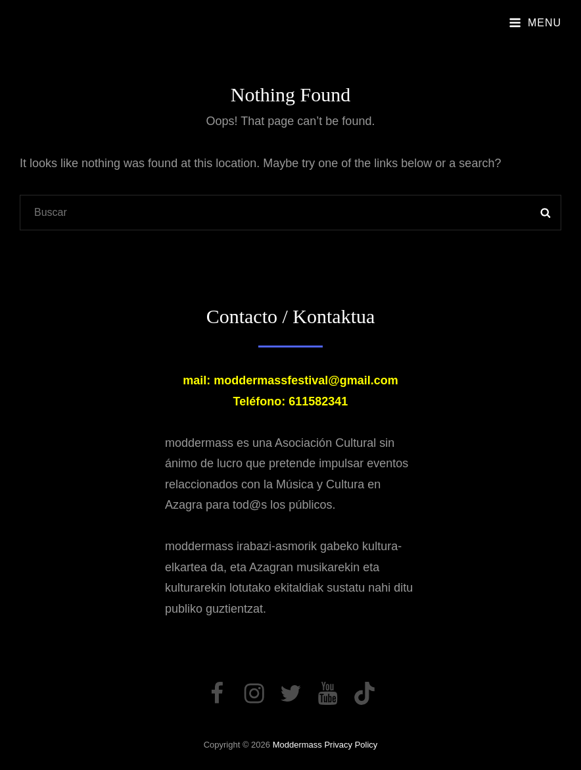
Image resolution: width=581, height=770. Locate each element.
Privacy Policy (350, 745)
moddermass (297, 745)
